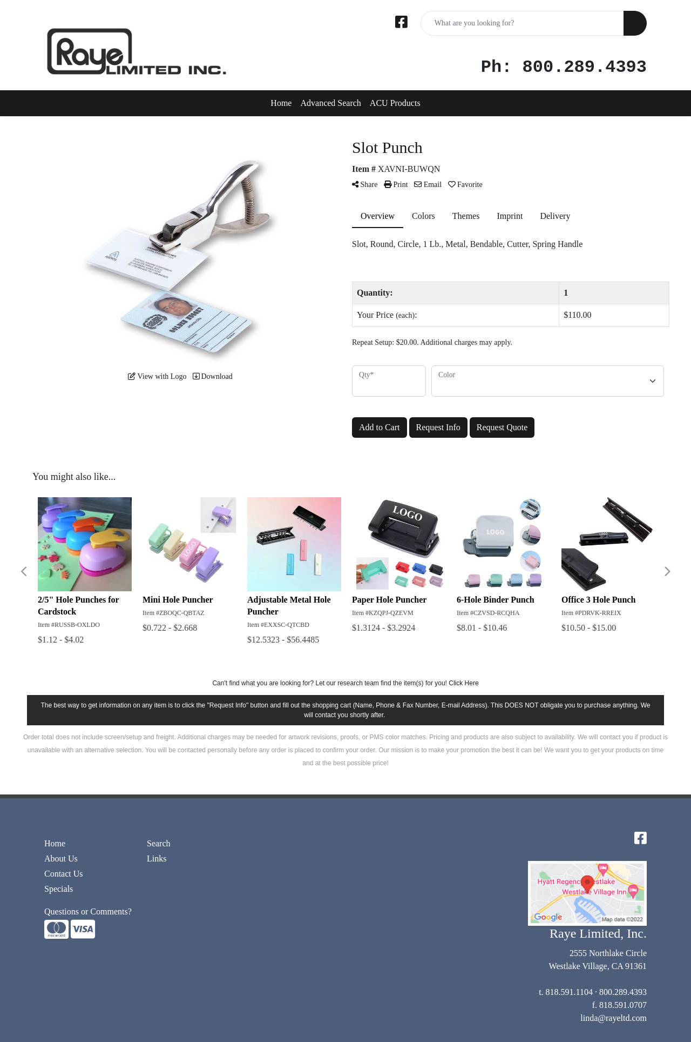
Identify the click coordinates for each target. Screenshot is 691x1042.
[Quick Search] (522, 23)
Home (281, 103)
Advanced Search (330, 103)
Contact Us (63, 873)
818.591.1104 (569, 992)
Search (159, 843)
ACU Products (395, 103)
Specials (58, 888)
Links (156, 858)
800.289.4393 (623, 992)
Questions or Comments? (88, 911)
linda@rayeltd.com (613, 1018)
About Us (61, 858)
